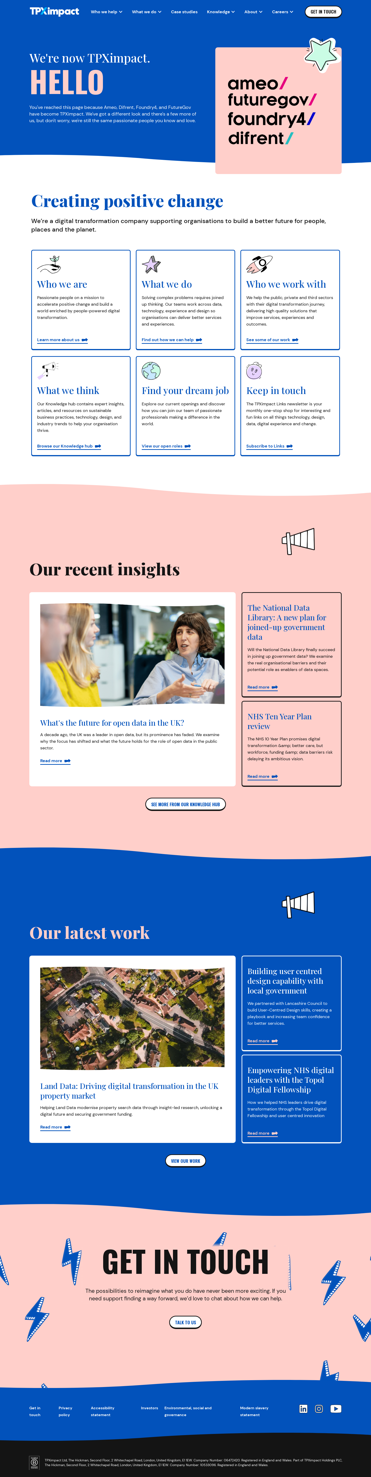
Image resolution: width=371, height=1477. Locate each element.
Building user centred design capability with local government (285, 980)
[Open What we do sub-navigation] (147, 12)
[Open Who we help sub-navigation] (107, 12)
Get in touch (323, 12)
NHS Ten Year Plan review (279, 721)
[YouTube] (336, 1409)
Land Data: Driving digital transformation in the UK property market (129, 1091)
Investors (149, 1407)
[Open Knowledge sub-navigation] (221, 12)
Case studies (184, 12)
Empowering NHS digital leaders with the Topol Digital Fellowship (290, 1079)
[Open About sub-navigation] (253, 12)
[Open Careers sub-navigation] (282, 12)
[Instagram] (319, 1409)
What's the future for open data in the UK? (112, 722)
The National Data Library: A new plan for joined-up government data (286, 622)
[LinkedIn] (303, 1409)
